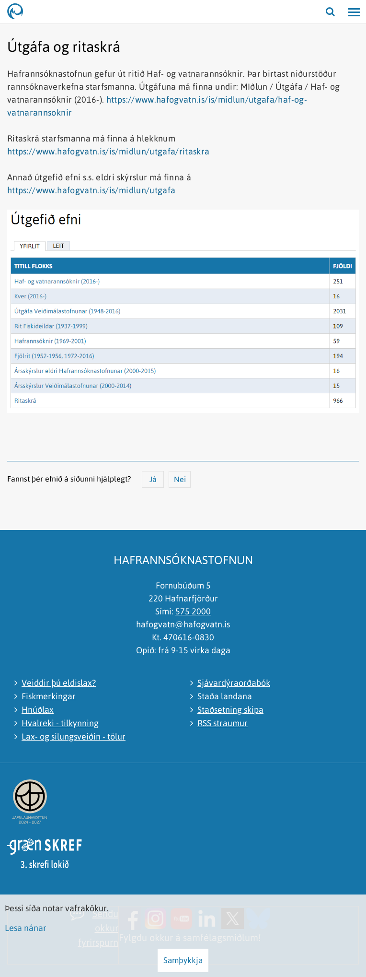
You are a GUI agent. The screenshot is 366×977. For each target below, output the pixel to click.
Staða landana (224, 696)
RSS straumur (222, 723)
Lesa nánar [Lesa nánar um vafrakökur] (25, 928)
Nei (180, 479)
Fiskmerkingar (49, 696)
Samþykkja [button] (183, 960)
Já (153, 479)
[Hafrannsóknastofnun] (19, 12)
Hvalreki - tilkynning (60, 723)
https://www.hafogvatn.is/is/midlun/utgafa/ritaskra (108, 151)
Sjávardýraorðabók (233, 683)
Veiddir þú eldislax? (59, 683)
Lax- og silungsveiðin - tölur (74, 736)
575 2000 (193, 611)
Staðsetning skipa (230, 710)
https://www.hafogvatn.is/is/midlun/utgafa (91, 190)
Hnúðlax (38, 710)
